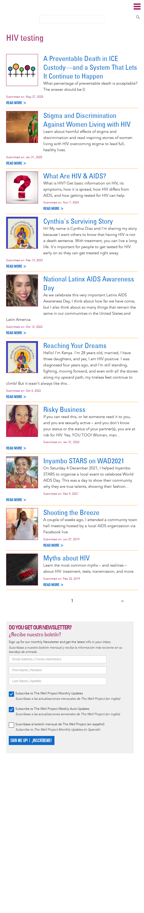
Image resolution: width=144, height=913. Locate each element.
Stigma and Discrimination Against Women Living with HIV (86, 120)
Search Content (138, 17)
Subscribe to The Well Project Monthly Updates (49, 693)
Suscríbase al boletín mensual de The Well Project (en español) (59, 724)
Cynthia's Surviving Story (78, 221)
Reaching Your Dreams (75, 345)
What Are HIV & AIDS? (74, 175)
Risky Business (64, 409)
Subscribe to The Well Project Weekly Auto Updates (52, 709)
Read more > (16, 103)
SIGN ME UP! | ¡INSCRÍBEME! (31, 740)
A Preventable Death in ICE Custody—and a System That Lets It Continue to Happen (90, 67)
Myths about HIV (66, 558)
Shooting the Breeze (71, 512)
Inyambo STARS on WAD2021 (83, 460)
